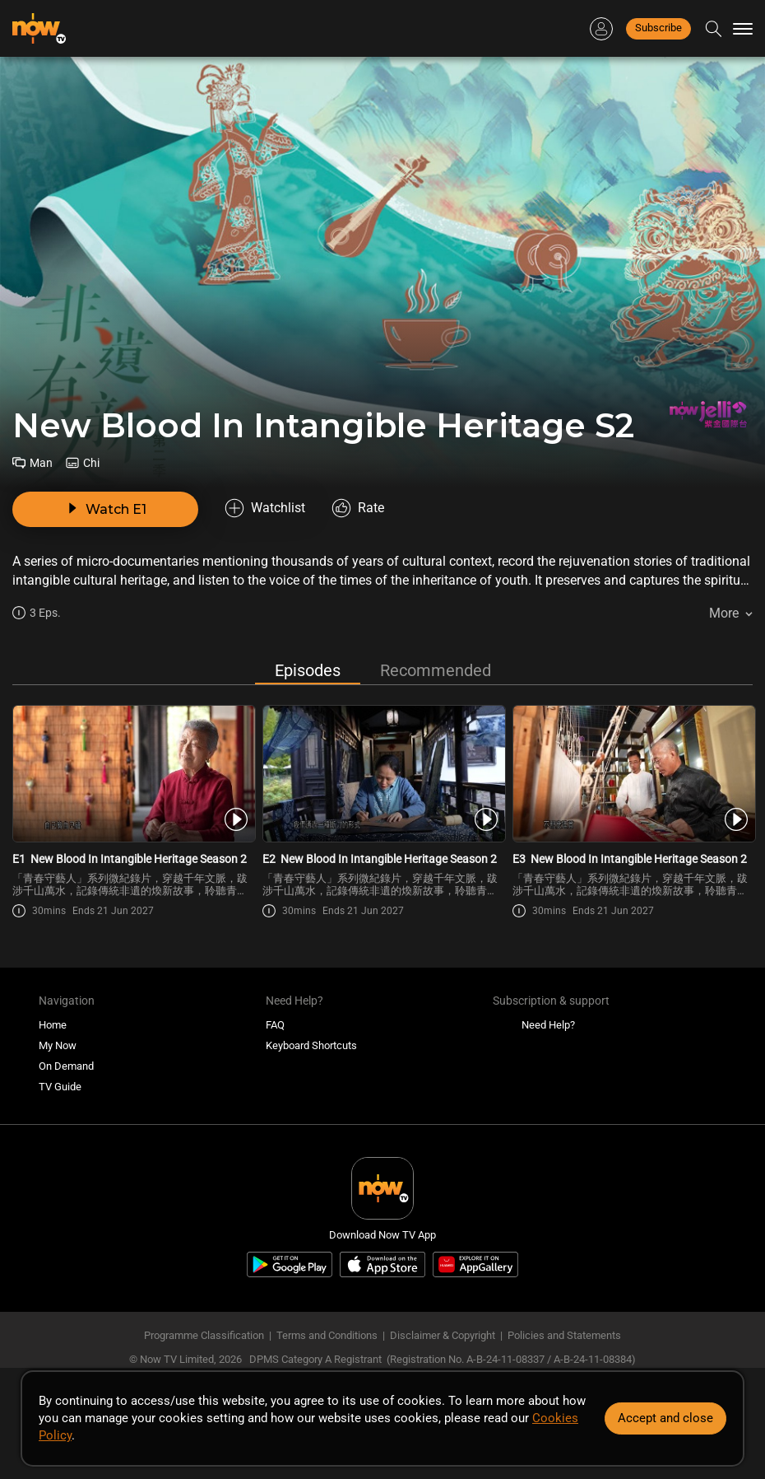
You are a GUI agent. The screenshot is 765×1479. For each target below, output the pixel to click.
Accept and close (665, 1418)
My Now (57, 1045)
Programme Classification (204, 1335)
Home (53, 1025)
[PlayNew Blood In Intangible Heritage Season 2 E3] (632, 773)
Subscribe (658, 27)
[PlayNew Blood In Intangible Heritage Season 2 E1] (132, 773)
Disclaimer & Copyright (442, 1335)
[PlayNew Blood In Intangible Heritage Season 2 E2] (382, 773)
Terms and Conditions (327, 1335)
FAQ (275, 1025)
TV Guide (60, 1086)
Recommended (435, 670)
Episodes (308, 670)
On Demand (66, 1066)
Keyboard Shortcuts (311, 1045)
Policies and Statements (564, 1335)
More (724, 613)
